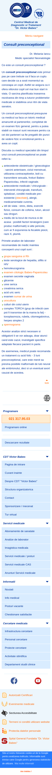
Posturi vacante (14, 606)
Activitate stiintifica (16, 656)
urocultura (10, 300)
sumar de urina (23, 296)
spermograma (12, 324)
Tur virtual (11, 514)
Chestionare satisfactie (18, 614)
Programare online (16, 427)
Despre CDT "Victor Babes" (21, 481)
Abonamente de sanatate (20, 531)
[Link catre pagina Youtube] (38, 680)
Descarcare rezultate (17, 442)
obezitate (21, 197)
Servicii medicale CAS (18, 564)
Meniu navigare (34, 35)
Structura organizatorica (19, 489)
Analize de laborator (17, 539)
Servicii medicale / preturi (20, 556)
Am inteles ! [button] (26, 771)
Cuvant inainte (13, 472)
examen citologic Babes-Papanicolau (26, 272)
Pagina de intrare (15, 464)
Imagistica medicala (16, 547)
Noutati (9, 589)
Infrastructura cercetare (18, 631)
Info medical (12, 597)
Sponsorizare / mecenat (19, 506)
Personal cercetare (16, 639)
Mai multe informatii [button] (24, 763)
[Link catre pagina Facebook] (14, 680)
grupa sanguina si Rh (16, 256)
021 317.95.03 (19, 419)
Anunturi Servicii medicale (20, 572)
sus (47, 382)
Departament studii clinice (20, 664)
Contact (9, 497)
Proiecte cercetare (15, 647)
